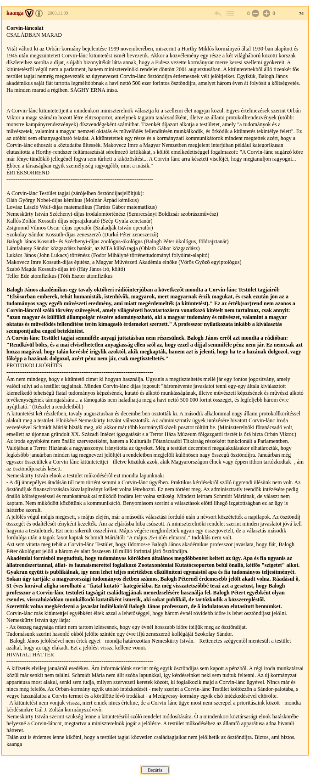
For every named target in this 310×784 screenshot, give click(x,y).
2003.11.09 (58, 13)
